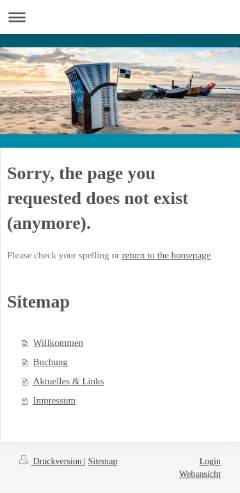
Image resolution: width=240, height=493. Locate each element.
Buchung (50, 362)
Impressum (54, 400)
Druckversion (51, 461)
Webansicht (200, 474)
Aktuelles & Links (68, 381)
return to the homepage (166, 255)
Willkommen (58, 343)
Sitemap (103, 461)
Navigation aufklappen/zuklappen (120, 17)
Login (210, 461)
